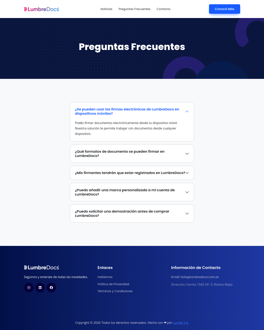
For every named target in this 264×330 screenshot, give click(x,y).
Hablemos (105, 277)
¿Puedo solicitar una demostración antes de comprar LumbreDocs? (122, 213)
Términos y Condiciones (115, 291)
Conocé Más (224, 9)
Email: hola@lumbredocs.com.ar (195, 277)
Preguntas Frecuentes (134, 9)
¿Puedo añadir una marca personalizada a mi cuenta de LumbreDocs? (125, 192)
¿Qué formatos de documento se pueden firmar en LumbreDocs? (119, 153)
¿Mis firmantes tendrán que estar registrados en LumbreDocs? (130, 172)
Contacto (163, 9)
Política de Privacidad (113, 284)
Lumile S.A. (181, 323)
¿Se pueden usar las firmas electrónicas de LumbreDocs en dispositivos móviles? (127, 111)
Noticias (106, 9)
